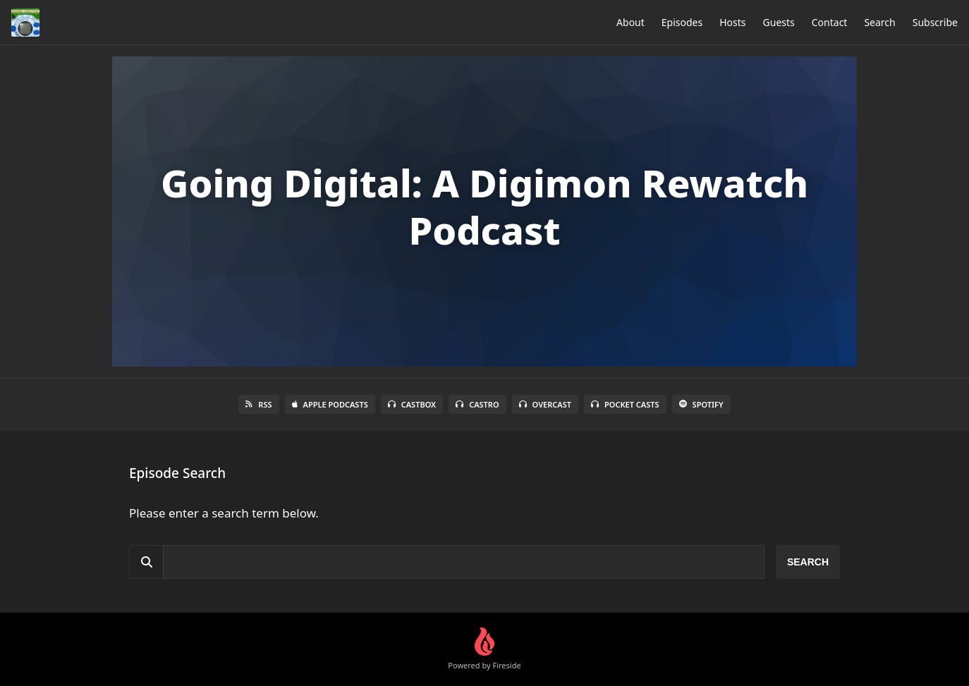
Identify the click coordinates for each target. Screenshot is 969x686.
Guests (779, 22)
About (630, 22)
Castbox (412, 404)
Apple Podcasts (330, 404)
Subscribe (935, 22)
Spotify (701, 404)
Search (879, 22)
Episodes (682, 22)
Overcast (545, 404)
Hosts (732, 22)
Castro (477, 404)
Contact (830, 22)
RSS (258, 404)
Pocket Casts (625, 404)
